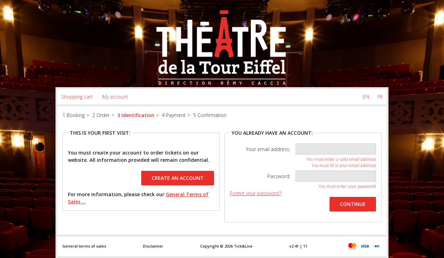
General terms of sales (84, 246)
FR (380, 96)
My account (115, 96)
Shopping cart (77, 96)
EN (366, 96)
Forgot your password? (255, 193)
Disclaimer (153, 246)
